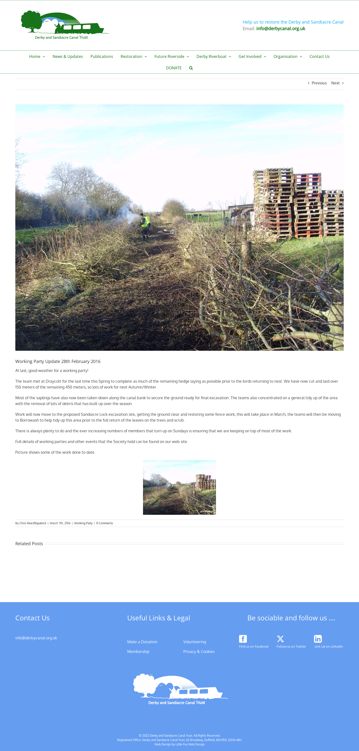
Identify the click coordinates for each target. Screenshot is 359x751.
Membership (138, 651)
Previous (319, 83)
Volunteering (194, 641)
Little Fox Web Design (190, 744)
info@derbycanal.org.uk (36, 637)
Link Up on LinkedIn (329, 646)
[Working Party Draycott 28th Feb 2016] (179, 227)
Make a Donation (142, 641)
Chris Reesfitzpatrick (32, 523)
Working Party (83, 523)
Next (335, 83)
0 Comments (104, 523)
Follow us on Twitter (291, 646)
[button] (191, 67)
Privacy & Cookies (199, 651)
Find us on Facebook (254, 646)
